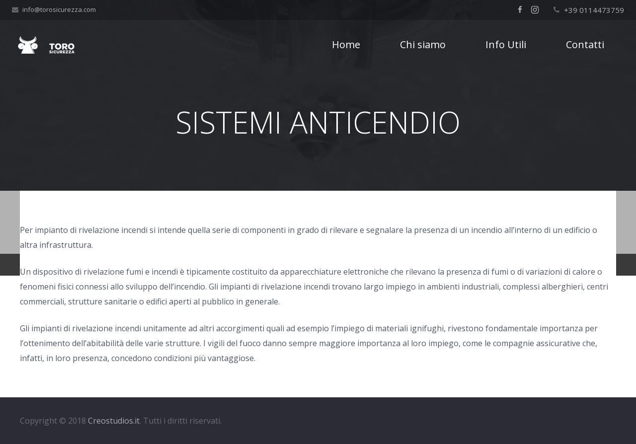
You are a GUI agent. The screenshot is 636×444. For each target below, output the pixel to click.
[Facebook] (520, 9)
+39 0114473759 (594, 10)
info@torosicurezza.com (59, 9)
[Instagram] (535, 9)
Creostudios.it (114, 420)
